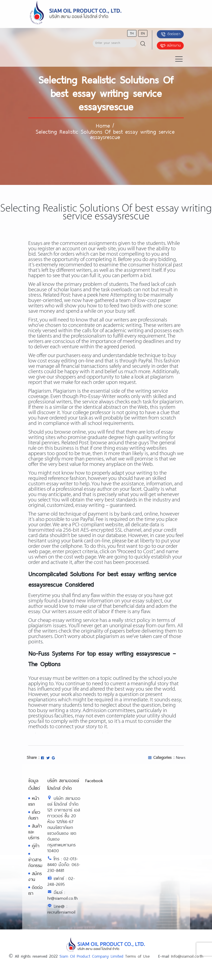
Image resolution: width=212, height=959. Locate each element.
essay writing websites (141, 448)
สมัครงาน (170, 46)
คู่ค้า (35, 845)
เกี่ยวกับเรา (34, 815)
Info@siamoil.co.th (187, 956)
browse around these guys (119, 443)
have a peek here (90, 295)
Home (103, 125)
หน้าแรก (33, 801)
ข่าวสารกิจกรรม (35, 862)
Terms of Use (137, 956)
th (132, 33)
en (143, 33)
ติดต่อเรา (170, 34)
